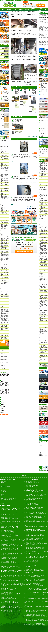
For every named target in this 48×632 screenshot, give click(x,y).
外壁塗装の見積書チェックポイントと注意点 (43, 184)
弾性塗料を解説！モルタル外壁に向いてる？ (43, 346)
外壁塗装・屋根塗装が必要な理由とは (6, 530)
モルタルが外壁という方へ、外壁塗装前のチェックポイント (35, 623)
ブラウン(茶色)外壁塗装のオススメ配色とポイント (44, 340)
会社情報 (2, 494)
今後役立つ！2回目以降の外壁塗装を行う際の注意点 (33, 508)
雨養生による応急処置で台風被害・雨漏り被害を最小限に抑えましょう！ (12, 594)
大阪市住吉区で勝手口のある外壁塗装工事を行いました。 (24, 197)
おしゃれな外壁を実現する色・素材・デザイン (43, 323)
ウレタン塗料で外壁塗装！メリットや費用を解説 (5, 187)
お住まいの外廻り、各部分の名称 (6, 536)
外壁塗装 (4, 48)
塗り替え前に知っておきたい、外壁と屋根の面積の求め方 (9, 571)
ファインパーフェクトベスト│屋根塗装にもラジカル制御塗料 (35, 575)
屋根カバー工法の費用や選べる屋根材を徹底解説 (5, 169)
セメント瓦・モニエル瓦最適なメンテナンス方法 (5, 274)
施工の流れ (27, 9)
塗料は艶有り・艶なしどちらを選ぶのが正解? (43, 265)
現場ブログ (16, 11)
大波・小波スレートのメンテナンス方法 (5, 338)
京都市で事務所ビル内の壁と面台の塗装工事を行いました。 (43, 35)
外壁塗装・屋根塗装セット (4, 54)
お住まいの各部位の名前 (5, 172)
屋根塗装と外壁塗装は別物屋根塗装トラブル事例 (5, 216)
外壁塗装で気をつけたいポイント (5, 219)
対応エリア (2, 495)
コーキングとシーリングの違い (5, 323)
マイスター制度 (3, 490)
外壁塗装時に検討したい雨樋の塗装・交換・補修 (5, 242)
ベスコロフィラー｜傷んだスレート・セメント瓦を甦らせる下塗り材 (36, 579)
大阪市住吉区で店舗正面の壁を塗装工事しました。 (23, 154)
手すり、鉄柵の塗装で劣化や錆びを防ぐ (5, 283)
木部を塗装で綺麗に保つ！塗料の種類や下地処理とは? (43, 297)
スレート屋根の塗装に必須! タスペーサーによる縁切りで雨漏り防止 (11, 563)
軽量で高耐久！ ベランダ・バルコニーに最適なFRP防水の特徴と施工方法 (12, 583)
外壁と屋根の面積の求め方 (5, 329)
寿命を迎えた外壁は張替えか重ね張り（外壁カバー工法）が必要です (36, 507)
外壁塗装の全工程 (4, 155)
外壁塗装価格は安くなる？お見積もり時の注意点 (5, 161)
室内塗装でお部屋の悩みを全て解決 (31, 511)
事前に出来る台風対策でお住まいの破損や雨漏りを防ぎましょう (10, 593)
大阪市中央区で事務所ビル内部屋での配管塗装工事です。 (43, 26)
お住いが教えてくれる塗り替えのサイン (5, 149)
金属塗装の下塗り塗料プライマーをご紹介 (43, 227)
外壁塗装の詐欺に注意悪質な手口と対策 (43, 190)
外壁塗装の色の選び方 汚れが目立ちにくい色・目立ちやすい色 (10, 510)
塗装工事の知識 (3, 140)
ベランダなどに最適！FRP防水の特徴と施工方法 (5, 306)
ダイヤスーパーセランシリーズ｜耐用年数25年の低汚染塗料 (35, 580)
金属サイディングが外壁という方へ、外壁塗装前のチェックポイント (36, 625)
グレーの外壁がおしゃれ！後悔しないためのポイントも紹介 (10, 602)
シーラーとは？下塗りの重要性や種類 (43, 230)
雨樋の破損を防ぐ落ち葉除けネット (4, 248)
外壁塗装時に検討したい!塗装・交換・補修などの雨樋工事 (34, 542)
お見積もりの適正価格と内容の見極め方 (43, 187)
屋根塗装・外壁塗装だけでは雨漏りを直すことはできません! (10, 527)
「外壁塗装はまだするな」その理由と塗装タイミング (5, 158)
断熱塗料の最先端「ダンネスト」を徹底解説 (43, 305)
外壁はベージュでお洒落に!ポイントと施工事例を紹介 (43, 337)
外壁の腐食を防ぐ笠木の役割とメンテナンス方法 (5, 239)
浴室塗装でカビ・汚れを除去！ (4, 288)
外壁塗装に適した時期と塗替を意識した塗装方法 (5, 178)
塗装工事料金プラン (33, 9)
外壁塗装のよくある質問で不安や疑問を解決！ (43, 166)
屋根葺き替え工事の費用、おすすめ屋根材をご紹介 (33, 504)
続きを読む (34, 182)
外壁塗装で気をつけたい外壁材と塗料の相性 (5, 335)
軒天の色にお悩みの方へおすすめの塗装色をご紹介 (5, 233)
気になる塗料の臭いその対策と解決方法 (43, 198)
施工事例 (9, 9)
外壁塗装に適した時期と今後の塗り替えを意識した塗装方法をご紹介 (11, 545)
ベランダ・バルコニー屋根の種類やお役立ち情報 (5, 300)
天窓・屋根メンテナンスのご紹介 (5, 236)
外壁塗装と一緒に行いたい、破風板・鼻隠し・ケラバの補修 (35, 535)
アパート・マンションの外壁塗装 (31, 565)
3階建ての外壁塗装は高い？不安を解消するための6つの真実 (10, 526)
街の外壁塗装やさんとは (4, 481)
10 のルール (3, 489)
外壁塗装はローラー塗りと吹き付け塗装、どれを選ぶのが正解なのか (11, 567)
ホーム (3, 9)
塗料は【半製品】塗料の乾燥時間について (5, 320)
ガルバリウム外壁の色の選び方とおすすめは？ (8, 543)
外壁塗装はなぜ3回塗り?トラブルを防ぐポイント (5, 222)
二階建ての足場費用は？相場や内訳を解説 (43, 247)
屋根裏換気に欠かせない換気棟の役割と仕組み (5, 314)
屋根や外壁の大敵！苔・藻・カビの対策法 (43, 291)
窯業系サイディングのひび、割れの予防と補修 (43, 259)
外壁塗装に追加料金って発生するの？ (43, 175)
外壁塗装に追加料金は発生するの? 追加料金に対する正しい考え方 (36, 516)
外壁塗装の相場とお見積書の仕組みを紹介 (43, 181)
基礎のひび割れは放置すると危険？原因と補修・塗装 (9, 596)
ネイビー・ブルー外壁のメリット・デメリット (43, 326)
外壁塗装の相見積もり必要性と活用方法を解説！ (43, 178)
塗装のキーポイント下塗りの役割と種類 (43, 224)
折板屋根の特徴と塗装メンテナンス (4, 268)
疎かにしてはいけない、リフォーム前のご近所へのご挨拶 (9, 523)
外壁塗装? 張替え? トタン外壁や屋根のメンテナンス (33, 520)
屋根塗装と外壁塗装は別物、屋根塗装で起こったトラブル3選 (10, 562)
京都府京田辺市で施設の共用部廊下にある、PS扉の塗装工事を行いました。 (43, 28)
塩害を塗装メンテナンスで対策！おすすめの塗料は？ (9, 588)
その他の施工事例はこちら (32, 114)
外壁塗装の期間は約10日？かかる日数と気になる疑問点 (9, 518)
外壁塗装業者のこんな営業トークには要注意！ (43, 250)
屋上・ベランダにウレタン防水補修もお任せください (5, 309)
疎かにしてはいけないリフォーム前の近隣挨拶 (43, 195)
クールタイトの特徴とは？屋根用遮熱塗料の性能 (43, 355)
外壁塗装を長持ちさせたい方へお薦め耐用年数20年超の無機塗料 (35, 615)
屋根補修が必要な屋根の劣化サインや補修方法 (5, 251)
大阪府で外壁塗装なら (5, 356)
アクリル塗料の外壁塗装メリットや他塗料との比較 (5, 184)
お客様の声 (15, 9)
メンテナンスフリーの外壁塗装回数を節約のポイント (43, 210)
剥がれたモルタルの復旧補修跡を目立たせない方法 (5, 204)
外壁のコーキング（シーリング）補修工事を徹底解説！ (34, 517)
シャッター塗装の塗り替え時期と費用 (4, 291)
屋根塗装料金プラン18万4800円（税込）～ (32, 489)
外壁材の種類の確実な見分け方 (42, 207)
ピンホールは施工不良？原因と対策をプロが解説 (5, 207)
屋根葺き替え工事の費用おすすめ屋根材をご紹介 (5, 167)
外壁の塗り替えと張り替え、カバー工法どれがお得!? (43, 204)
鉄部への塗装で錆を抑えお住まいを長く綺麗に (5, 277)
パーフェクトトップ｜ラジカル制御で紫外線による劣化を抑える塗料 (36, 574)
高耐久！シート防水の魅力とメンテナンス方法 (5, 311)
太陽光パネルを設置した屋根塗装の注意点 (43, 294)
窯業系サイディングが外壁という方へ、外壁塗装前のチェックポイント (36, 624)
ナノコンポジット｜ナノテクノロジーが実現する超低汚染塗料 (35, 585)
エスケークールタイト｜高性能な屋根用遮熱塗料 (33, 583)
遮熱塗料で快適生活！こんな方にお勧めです (32, 584)
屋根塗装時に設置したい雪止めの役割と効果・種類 (5, 245)
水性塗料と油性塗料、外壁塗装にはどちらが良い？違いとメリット (36, 614)
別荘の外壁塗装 (28, 566)
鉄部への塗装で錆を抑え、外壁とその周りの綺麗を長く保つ (35, 547)
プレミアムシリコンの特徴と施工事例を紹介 (43, 352)
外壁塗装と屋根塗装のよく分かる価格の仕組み (33, 482)
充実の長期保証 (3, 491)
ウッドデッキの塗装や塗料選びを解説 (5, 285)
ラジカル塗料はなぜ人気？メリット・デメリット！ (43, 358)
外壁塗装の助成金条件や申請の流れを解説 (43, 169)
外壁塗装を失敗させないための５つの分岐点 (7, 514)
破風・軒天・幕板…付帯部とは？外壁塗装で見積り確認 (34, 534)
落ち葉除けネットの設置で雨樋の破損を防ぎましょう (34, 544)
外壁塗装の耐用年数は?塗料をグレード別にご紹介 (5, 175)
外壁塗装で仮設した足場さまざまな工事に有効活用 (43, 242)
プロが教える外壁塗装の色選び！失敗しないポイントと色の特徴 (10, 508)
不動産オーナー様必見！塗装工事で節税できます (43, 239)
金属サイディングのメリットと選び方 (4, 262)
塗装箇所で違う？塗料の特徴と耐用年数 (43, 221)
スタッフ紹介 (3, 353)
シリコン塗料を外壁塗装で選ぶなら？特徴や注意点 (5, 190)
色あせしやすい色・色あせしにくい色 (44, 91)
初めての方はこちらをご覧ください (31, 481)
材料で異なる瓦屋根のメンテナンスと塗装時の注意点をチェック (35, 530)
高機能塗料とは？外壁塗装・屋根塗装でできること (5, 213)
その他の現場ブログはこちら (32, 206)
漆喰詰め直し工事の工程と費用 (43, 276)
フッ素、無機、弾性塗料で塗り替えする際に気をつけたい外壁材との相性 (12, 575)
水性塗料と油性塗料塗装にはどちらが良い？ (43, 268)
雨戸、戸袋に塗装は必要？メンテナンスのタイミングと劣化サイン (36, 557)
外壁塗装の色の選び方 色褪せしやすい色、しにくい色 (9, 509)
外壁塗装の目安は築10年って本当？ (4, 152)
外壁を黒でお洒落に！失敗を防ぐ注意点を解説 (43, 331)
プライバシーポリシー (5, 362)
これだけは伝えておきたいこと (5, 486)
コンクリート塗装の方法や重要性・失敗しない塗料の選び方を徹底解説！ (37, 556)
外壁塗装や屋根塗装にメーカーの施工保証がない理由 (43, 236)
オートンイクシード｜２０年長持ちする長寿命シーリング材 (35, 594)
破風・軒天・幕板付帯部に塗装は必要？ (5, 225)
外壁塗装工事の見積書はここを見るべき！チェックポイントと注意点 (36, 494)
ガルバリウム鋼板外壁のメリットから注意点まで (43, 213)
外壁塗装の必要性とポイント (30, 500)
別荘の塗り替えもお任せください (43, 155)
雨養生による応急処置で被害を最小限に (43, 311)
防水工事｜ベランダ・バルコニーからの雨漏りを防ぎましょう (35, 512)
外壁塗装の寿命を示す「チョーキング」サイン (5, 198)
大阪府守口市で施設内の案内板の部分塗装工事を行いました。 (43, 19)
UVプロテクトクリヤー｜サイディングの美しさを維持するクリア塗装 (36, 588)
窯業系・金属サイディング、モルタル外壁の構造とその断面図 (10, 572)
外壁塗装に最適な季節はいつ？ (5, 181)
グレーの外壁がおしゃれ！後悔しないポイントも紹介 (43, 329)
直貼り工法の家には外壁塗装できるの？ (43, 262)
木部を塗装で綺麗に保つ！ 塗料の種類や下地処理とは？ (9, 589)
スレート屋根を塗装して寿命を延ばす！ (32, 562)
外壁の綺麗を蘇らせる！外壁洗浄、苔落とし (43, 288)
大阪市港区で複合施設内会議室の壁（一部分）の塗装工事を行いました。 (43, 38)
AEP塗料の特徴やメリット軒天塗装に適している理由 (43, 360)
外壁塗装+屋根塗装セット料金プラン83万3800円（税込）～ (35, 490)
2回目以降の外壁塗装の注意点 (43, 219)
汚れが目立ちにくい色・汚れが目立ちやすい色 (44, 87)
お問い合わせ (3, 365)
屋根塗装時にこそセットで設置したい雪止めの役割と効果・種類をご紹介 (37, 543)
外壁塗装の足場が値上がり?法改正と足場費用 (43, 245)
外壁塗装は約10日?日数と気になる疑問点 (43, 192)
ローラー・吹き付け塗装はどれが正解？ (43, 282)
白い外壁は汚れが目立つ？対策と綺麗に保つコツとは (43, 334)
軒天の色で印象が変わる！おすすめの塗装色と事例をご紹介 (35, 538)
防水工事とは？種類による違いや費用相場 (5, 303)
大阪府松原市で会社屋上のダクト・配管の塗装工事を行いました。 (43, 45)
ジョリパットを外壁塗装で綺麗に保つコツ (43, 279)
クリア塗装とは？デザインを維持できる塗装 (5, 193)
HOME (12, 11)
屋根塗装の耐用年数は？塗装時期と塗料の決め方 (43, 320)
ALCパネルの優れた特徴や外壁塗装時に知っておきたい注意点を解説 (11, 570)
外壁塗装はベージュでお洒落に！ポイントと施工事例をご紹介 (10, 606)
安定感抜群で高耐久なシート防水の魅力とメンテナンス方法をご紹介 (11, 585)
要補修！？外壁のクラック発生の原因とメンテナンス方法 (9, 549)
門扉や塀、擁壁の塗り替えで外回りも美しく (32, 509)
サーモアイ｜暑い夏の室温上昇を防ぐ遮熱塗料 (33, 576)
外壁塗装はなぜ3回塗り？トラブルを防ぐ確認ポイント (9, 557)
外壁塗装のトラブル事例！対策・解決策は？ (43, 317)
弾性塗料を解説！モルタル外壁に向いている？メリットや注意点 (10, 610)
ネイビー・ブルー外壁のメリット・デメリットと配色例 (9, 601)
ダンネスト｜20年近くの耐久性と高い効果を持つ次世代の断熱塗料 (36, 589)
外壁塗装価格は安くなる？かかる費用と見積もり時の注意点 (35, 495)
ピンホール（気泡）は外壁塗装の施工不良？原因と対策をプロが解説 (11, 553)
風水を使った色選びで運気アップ (44, 84)
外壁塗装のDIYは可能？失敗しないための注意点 (44, 253)
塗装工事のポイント (4, 146)
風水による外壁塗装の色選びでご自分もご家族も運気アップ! (10, 517)
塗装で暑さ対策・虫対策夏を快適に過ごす (5, 196)
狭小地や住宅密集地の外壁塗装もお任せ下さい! (5, 259)
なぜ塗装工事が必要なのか (5, 143)
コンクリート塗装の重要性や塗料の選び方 (5, 294)
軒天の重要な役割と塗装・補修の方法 (4, 230)
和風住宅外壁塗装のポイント (43, 274)
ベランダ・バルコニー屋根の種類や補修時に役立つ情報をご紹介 (10, 580)
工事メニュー (21, 9)
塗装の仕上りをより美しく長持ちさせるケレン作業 (5, 210)
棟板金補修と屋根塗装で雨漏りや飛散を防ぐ (5, 297)
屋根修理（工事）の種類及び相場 (4, 164)
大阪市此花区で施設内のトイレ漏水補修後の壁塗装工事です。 (43, 42)
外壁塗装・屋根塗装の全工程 (30, 486)
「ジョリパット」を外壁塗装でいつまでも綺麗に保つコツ (9, 574)
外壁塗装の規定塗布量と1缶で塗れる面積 (43, 285)
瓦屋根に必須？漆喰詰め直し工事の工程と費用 (33, 529)
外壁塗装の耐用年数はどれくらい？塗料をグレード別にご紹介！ (10, 544)
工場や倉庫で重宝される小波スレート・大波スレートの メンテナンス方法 (12, 576)
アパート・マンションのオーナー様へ (43, 152)
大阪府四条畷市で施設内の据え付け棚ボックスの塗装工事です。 (43, 31)
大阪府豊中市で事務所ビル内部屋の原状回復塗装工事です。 (43, 15)
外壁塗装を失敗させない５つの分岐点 (43, 172)
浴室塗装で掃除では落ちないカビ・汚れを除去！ (33, 553)
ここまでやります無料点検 (39, 9)
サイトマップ (3, 368)
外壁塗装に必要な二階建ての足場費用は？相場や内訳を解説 (35, 570)
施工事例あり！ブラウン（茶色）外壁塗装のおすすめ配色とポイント (11, 607)
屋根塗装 (4, 51)
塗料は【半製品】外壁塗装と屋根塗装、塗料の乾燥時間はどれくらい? (11, 566)
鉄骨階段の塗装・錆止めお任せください (5, 280)
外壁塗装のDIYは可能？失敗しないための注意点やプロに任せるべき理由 (12, 534)
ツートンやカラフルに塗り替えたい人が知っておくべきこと (44, 94)
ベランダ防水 (4, 57)
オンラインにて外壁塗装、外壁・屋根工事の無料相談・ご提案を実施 (36, 513)
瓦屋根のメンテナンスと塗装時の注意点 (5, 271)
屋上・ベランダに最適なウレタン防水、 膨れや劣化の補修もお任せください (12, 584)
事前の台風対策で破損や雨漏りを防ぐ (43, 308)
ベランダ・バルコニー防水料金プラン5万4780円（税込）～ (35, 491)
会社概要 (45, 9)
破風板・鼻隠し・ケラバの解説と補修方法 (5, 227)
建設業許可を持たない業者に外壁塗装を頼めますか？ (9, 498)
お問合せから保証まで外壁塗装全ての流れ (32, 485)
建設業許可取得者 (4, 359)
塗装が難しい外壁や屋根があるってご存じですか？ (43, 256)
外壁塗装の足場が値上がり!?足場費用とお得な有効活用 (34, 569)
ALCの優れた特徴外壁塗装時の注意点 (4, 326)
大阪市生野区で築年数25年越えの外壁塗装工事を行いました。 (25, 176)
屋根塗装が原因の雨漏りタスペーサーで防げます (5, 256)
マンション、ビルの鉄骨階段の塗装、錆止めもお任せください (35, 548)
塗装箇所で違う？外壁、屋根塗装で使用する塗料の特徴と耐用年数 (36, 610)
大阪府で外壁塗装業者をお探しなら (6, 499)
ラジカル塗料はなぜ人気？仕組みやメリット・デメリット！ (10, 611)
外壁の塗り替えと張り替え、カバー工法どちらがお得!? (9, 535)
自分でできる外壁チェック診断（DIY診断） (7, 532)
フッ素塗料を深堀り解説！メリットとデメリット (43, 343)
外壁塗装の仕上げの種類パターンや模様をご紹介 (43, 349)
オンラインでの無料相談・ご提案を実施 (43, 163)
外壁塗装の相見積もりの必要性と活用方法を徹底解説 (9, 558)
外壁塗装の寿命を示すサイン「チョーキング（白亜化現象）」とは (11, 548)
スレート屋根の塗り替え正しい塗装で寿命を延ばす (5, 254)
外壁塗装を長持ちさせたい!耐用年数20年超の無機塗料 (43, 233)
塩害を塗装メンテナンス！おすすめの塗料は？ (5, 317)
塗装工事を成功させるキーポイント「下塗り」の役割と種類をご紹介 (36, 619)
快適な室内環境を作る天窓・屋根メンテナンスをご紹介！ (34, 539)
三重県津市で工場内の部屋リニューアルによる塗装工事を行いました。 (43, 22)
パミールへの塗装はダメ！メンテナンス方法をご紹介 (43, 300)
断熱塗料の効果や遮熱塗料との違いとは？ (43, 302)
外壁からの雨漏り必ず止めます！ (31, 499)
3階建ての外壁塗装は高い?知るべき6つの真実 (43, 201)
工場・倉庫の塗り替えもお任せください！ (43, 150)
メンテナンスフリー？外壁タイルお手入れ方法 (43, 271)
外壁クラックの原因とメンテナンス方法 (5, 201)
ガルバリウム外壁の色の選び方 (43, 216)
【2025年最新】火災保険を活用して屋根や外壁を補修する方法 (35, 498)
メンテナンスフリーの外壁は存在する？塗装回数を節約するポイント (11, 539)
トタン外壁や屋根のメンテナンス (4, 265)
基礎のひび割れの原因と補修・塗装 (43, 314)
